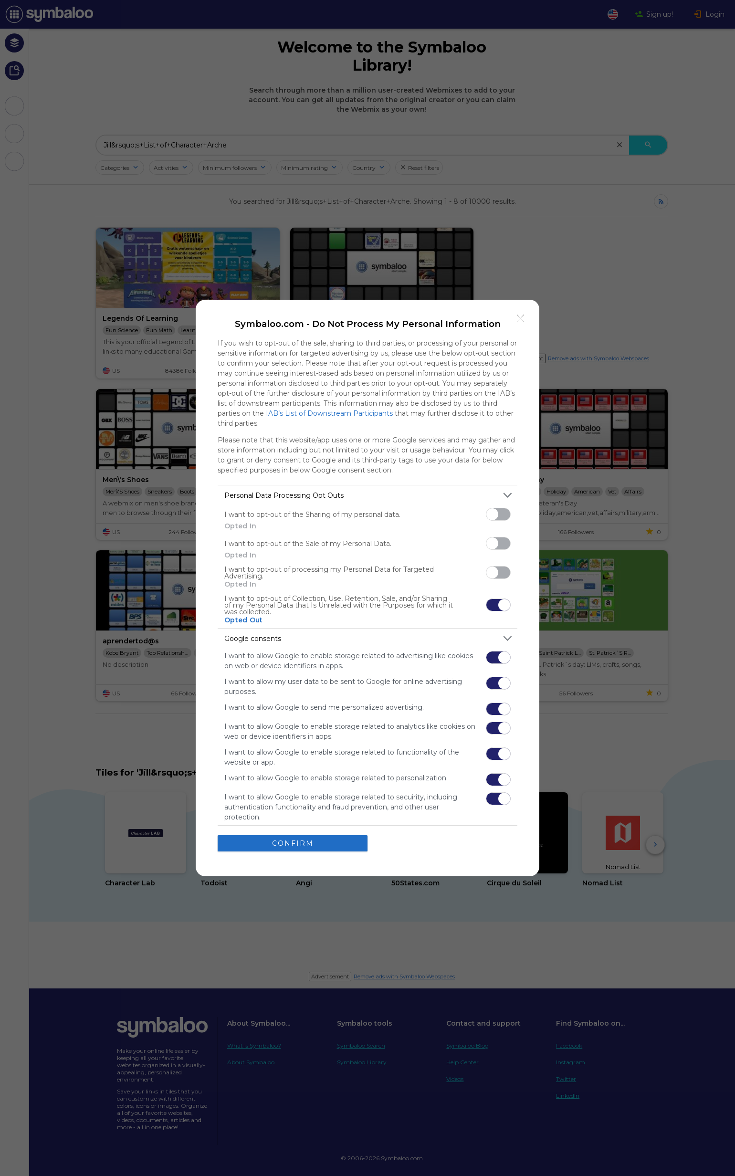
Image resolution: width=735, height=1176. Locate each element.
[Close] (521, 318)
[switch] (498, 514)
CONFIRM (293, 843)
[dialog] (367, 588)
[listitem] (367, 495)
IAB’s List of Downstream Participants (329, 413)
